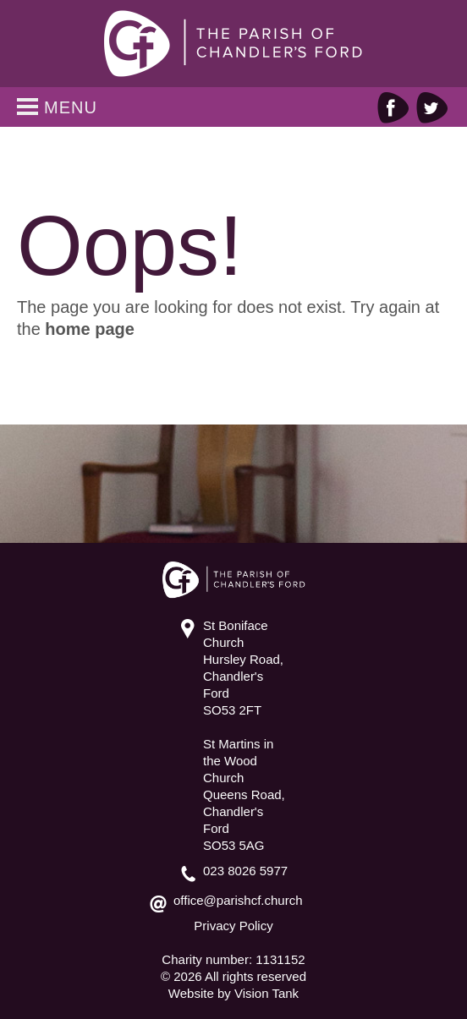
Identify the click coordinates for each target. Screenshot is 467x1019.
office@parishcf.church (238, 900)
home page (90, 329)
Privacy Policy (233, 925)
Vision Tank (266, 993)
